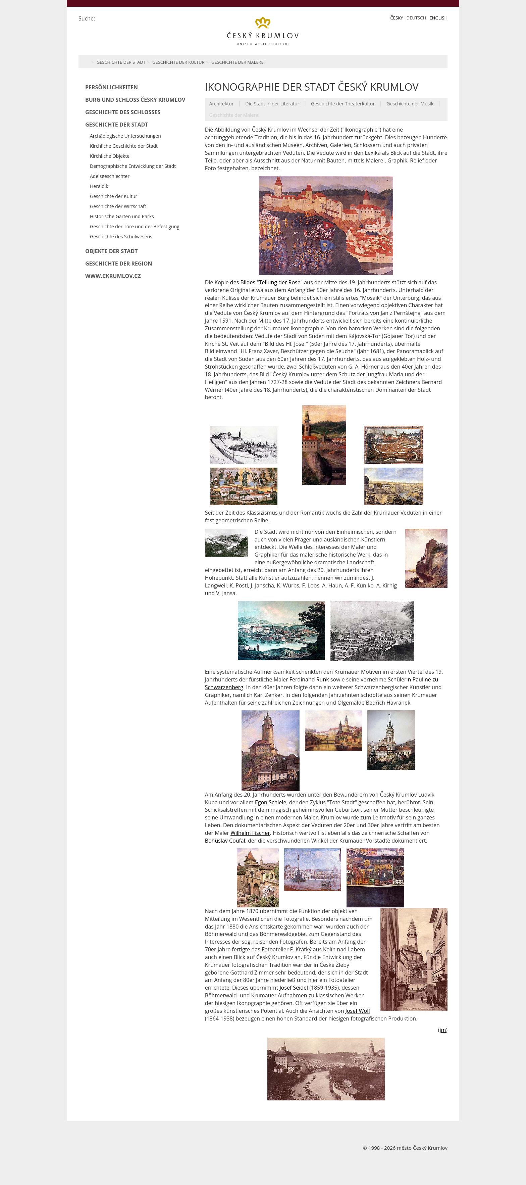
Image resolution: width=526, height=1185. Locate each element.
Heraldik (99, 186)
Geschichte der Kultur (178, 62)
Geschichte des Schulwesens (121, 236)
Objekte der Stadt (111, 251)
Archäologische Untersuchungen (125, 136)
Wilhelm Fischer (250, 833)
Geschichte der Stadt (121, 62)
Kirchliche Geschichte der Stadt (124, 146)
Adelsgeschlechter (109, 176)
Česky (396, 18)
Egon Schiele (270, 802)
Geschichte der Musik (409, 103)
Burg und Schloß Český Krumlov (135, 99)
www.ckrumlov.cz (113, 276)
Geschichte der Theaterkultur (343, 103)
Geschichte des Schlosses (122, 112)
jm (442, 1030)
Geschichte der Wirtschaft (118, 206)
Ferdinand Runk (309, 679)
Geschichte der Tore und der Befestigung (134, 226)
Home (86, 61)
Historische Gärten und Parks (122, 216)
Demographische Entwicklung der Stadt (133, 166)
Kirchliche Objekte (109, 156)
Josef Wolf (358, 1010)
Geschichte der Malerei (238, 62)
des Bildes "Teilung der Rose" (266, 282)
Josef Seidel (293, 987)
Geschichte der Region (118, 263)
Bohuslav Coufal (225, 840)
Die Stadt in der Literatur (272, 103)
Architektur (221, 103)
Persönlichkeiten (111, 87)
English (438, 18)
